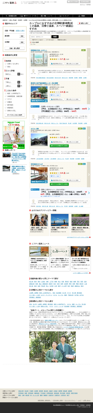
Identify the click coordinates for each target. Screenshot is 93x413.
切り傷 (74, 293)
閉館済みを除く (62, 40)
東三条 (31, 286)
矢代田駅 (75, 123)
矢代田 (51, 286)
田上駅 (69, 123)
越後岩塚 (45, 284)
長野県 (60, 391)
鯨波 (71, 281)
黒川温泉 (62, 393)
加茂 (39, 286)
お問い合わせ (86, 400)
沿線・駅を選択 (14, 48)
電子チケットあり (37, 40)
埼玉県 (26, 391)
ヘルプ (79, 400)
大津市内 (63, 395)
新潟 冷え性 (65, 77)
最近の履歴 (85, 1)
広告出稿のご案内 (58, 400)
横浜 (19, 395)
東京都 (46, 391)
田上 (47, 286)
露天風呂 (79, 293)
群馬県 (41, 391)
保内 (35, 286)
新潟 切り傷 (58, 77)
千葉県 (31, 391)
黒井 (35, 281)
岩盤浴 (9, 102)
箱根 (26, 393)
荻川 (69, 286)
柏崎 (74, 281)
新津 (59, 286)
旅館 (65, 295)
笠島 (62, 281)
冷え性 (64, 293)
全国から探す (20, 30)
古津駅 (85, 77)
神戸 (68, 395)
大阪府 (51, 391)
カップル (60, 295)
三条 (85, 284)
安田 (81, 281)
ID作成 (88, 4)
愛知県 (65, 391)
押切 (70, 284)
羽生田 (43, 286)
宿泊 (54, 293)
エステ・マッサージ (46, 295)
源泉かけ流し (44, 306)
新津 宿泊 (38, 206)
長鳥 (36, 284)
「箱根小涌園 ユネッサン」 (52, 320)
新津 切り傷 (45, 206)
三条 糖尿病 (53, 158)
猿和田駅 (71, 206)
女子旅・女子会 (79, 295)
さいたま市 (36, 395)
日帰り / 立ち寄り (13, 64)
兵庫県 (36, 391)
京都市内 (57, 395)
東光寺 (81, 284)
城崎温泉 (36, 393)
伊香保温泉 (49, 393)
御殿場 (45, 395)
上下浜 (51, 281)
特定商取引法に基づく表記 (72, 405)
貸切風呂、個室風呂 (35, 297)
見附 (73, 284)
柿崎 (55, 281)
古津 (55, 286)
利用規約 (82, 405)
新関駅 (80, 77)
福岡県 (70, 391)
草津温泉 (21, 393)
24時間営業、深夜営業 (14, 96)
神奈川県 (21, 391)
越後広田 (32, 284)
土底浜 (43, 281)
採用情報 (88, 405)
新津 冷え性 (52, 206)
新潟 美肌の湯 (39, 123)
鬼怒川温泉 (74, 393)
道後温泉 (56, 393)
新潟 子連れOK (63, 123)
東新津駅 (71, 77)
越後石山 (77, 286)
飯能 (41, 395)
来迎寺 (51, 284)
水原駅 (76, 206)
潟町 (47, 281)
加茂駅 (82, 158)
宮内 (58, 284)
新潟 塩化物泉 (50, 77)
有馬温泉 (30, 393)
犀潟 (39, 281)
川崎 (23, 395)
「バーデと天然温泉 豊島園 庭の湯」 (73, 327)
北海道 (55, 391)
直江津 (31, 281)
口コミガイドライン (70, 400)
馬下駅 (66, 206)
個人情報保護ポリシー (58, 405)
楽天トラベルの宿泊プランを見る (59, 145)
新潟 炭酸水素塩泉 (40, 77)
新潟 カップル (54, 123)
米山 (59, 281)
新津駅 (76, 77)
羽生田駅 (80, 123)
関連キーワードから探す (10, 397)
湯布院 (68, 393)
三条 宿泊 (46, 158)
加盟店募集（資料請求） (44, 400)
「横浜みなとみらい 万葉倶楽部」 (48, 323)
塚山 (40, 284)
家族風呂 (10, 107)
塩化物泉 (58, 293)
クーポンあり (50, 40)
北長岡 (66, 284)
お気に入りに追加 (73, 63)
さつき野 (64, 286)
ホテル (55, 295)
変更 (22, 36)
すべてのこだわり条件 (14, 115)
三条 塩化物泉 (39, 158)
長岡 (62, 284)
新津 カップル (59, 206)
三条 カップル (60, 158)
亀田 (72, 286)
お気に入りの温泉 (73, 1)
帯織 (77, 284)
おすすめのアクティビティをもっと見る (78, 237)
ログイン (82, 4)
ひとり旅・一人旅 (34, 295)
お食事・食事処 (33, 293)
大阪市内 (51, 395)
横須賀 (27, 395)
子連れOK (71, 295)
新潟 (82, 286)
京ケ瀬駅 (81, 206)
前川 (54, 284)
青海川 (67, 281)
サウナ (69, 293)
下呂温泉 (43, 393)
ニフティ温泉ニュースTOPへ (81, 273)
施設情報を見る (57, 63)
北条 (85, 281)
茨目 (78, 281)
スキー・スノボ (58, 306)
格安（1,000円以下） (45, 293)
